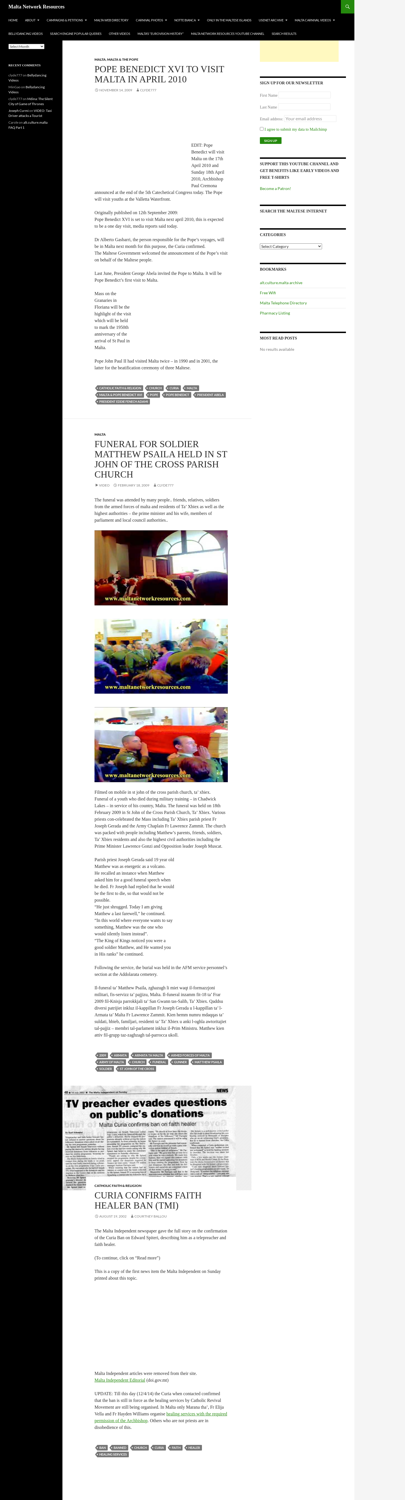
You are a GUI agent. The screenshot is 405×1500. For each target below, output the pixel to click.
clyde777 (148, 90)
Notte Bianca (185, 20)
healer (194, 1447)
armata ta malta (149, 1055)
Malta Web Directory (111, 20)
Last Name (268, 107)
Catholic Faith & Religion (120, 388)
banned (120, 1447)
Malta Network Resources (36, 7)
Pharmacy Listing (275, 313)
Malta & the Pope (122, 59)
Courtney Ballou (150, 1216)
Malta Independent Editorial (119, 1380)
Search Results (284, 33)
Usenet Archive (271, 20)
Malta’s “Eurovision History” (161, 33)
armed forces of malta (190, 1055)
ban (102, 1447)
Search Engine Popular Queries (76, 33)
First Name (269, 95)
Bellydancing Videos (25, 33)
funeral (159, 1062)
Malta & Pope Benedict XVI (120, 395)
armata (120, 1055)
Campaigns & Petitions (65, 20)
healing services (113, 1454)
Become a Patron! (275, 188)
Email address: (272, 119)
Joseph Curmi (18, 110)
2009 (102, 1055)
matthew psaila (208, 1062)
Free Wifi (268, 292)
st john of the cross (137, 1069)
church (155, 388)
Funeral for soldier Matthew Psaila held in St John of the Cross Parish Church (160, 459)
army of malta (111, 1062)
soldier (105, 1069)
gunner (180, 1062)
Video (104, 485)
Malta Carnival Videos (313, 20)
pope (154, 395)
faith (176, 1447)
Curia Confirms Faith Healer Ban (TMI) (148, 1200)
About (30, 20)
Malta (100, 59)
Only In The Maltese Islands (229, 20)
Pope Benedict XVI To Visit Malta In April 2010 (159, 74)
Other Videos (119, 33)
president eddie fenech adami (123, 401)
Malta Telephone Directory (283, 302)
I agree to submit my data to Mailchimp (293, 129)
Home (13, 20)
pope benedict (177, 395)
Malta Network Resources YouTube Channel (227, 33)
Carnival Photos (149, 20)
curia (174, 388)
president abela (210, 395)
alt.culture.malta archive (281, 282)
